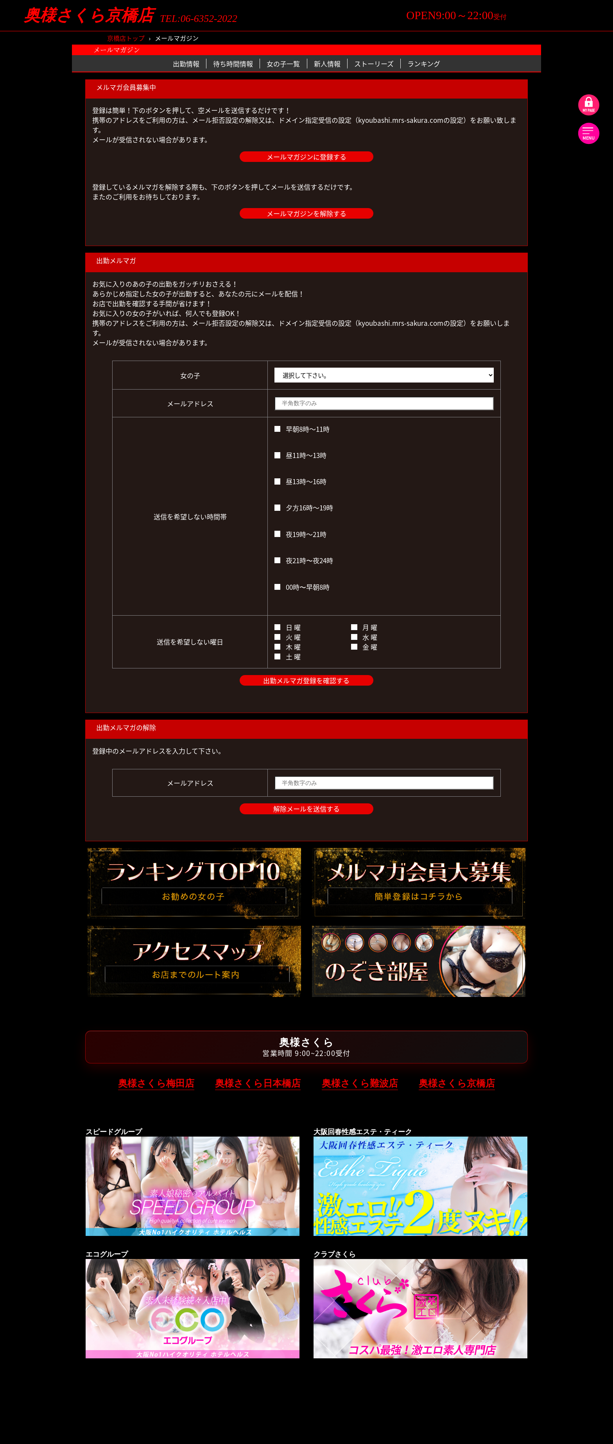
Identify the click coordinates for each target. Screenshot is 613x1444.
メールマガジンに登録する (306, 157)
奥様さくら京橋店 (88, 15)
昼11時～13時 (300, 455)
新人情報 (327, 63)
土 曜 (287, 656)
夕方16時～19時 (303, 507)
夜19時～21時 (300, 534)
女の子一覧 (283, 63)
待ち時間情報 (233, 63)
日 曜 (287, 627)
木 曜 (287, 647)
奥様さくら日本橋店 (258, 1083)
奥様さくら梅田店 (156, 1083)
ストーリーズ (374, 63)
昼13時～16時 (300, 481)
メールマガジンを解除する (306, 213)
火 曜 (287, 637)
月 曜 (364, 627)
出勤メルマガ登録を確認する (306, 680)
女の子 (190, 375)
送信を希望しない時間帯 (190, 516)
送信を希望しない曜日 (190, 642)
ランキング (423, 63)
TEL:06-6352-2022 (198, 18)
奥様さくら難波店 (360, 1083)
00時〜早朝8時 (302, 587)
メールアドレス (190, 403)
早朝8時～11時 (302, 429)
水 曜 (364, 637)
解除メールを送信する (306, 809)
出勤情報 (186, 63)
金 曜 (364, 647)
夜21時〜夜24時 (303, 560)
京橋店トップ (126, 38)
